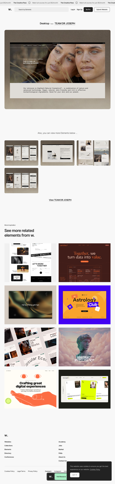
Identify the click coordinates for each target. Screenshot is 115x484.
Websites (7, 442)
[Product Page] (57, 153)
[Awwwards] (10, 9)
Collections (8, 446)
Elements (7, 449)
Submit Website (101, 9)
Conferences (9, 457)
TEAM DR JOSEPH (65, 23)
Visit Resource (61, 477)
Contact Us (63, 461)
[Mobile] (21, 153)
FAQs (60, 453)
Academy (62, 442)
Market (61, 449)
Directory (7, 453)
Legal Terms (21, 471)
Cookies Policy (9, 471)
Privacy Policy (32, 471)
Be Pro (88, 9)
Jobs (60, 446)
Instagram (57, 471)
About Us (62, 457)
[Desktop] (30, 262)
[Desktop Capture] (85, 304)
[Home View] (30, 304)
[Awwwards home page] (50, 476)
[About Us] (94, 153)
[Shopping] (21, 180)
